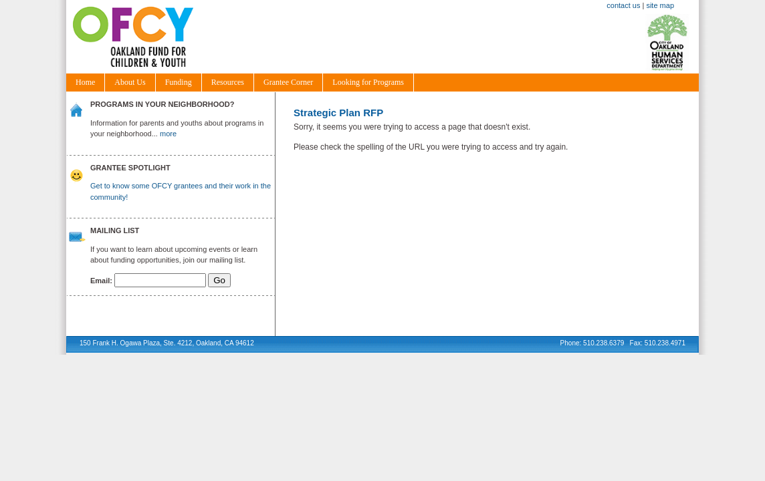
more (168, 134)
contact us (623, 5)
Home (85, 82)
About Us (129, 82)
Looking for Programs (368, 82)
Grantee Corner (288, 82)
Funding (178, 82)
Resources (227, 82)
